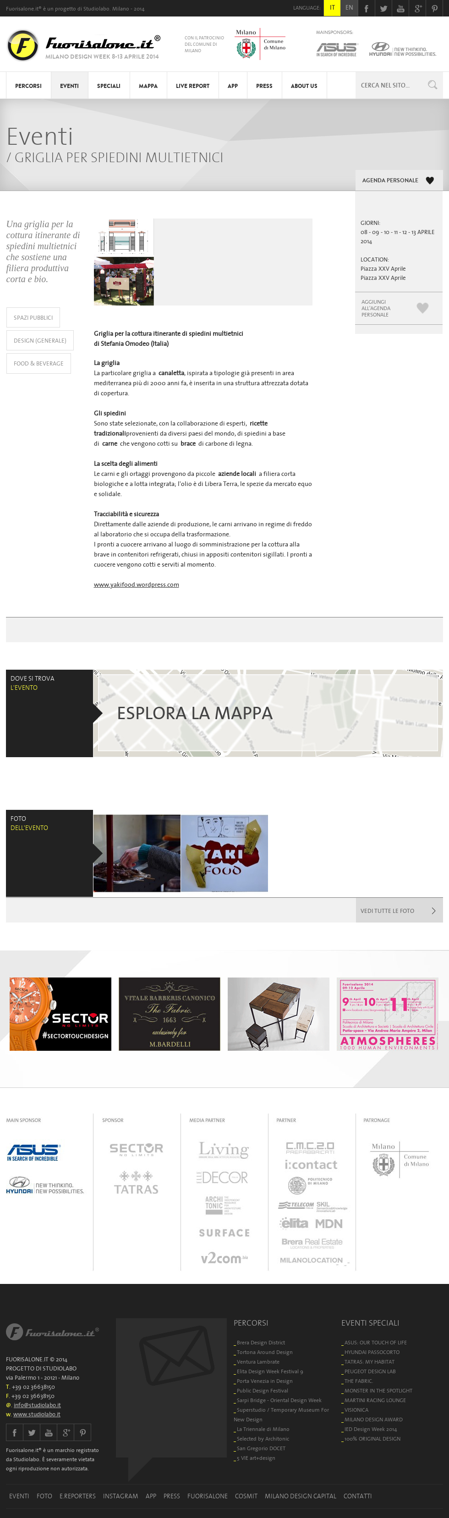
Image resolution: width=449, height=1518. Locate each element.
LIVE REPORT (192, 86)
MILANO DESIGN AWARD (374, 1419)
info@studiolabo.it (37, 1405)
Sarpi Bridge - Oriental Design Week (279, 1400)
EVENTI (69, 86)
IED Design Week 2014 (371, 1429)
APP (233, 86)
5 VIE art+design (256, 1457)
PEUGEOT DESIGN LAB (370, 1371)
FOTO (44, 1496)
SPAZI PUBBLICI (33, 317)
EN (349, 7)
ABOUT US (304, 86)
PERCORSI (28, 86)
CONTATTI (358, 1496)
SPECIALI (108, 86)
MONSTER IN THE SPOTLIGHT (378, 1390)
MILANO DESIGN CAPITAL (300, 1496)
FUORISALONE (207, 1496)
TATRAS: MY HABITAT (369, 1361)
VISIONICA (356, 1409)
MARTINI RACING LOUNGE (375, 1400)
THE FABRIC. (359, 1380)
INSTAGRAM (120, 1496)
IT (332, 7)
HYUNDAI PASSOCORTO (372, 1352)
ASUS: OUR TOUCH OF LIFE (376, 1342)
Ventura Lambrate (258, 1361)
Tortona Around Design (265, 1352)
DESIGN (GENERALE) (40, 340)
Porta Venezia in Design (265, 1380)
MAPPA (148, 86)
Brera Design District (261, 1342)
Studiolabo (96, 8)
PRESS (264, 86)
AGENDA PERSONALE (390, 180)
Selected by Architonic (263, 1438)
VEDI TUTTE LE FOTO (387, 911)
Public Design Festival (262, 1390)
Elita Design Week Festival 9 (270, 1371)
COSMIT (246, 1496)
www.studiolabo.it (36, 1414)
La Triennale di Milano (263, 1429)
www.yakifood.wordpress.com (136, 584)
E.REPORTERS (78, 1496)
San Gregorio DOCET (261, 1448)
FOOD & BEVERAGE (39, 363)
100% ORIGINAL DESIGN (372, 1438)
